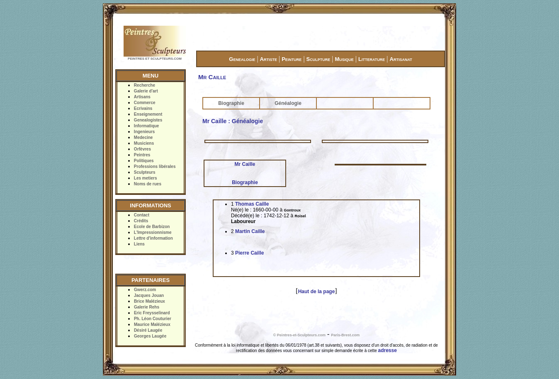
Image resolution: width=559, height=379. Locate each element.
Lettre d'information (153, 238)
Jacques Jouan (149, 295)
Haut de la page (316, 291)
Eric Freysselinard (152, 313)
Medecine (143, 137)
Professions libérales (155, 166)
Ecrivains (143, 108)
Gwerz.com (145, 289)
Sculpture (318, 59)
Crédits (141, 221)
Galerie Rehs (146, 307)
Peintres (142, 155)
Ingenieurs (144, 131)
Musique (344, 59)
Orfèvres (142, 149)
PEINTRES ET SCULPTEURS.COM (155, 59)
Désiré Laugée (148, 330)
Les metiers (145, 178)
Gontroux (292, 210)
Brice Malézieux (149, 301)
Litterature (371, 59)
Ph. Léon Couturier (152, 318)
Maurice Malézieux (152, 324)
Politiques (144, 160)
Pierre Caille (249, 253)
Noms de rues (147, 184)
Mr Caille (244, 164)
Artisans (142, 97)
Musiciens (144, 143)
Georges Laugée (150, 336)
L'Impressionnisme (153, 232)
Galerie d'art (146, 91)
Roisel (300, 216)
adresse (387, 350)
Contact (141, 215)
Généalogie (288, 103)
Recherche (144, 85)
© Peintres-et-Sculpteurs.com (299, 335)
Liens (139, 244)
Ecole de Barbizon (152, 226)
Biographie (231, 103)
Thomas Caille (252, 204)
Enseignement (148, 114)
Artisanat (401, 59)
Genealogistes (148, 120)
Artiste (268, 59)
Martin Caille (250, 231)
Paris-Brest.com (345, 335)
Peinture (291, 59)
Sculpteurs (145, 172)
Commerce (145, 102)
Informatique (146, 126)
